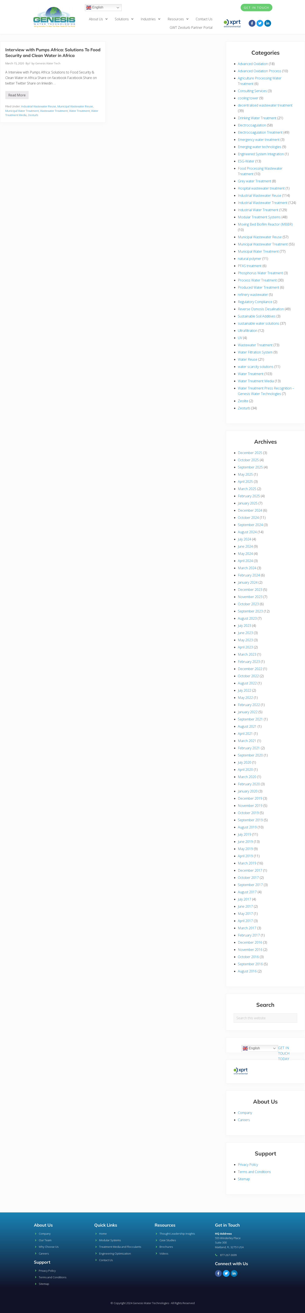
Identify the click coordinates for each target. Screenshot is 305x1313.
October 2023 (248, 604)
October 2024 (248, 517)
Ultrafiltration (247, 330)
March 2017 (247, 928)
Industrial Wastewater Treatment (262, 202)
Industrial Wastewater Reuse (38, 106)
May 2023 (245, 640)
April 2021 (245, 733)
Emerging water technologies (259, 146)
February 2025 (249, 496)
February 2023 (249, 661)
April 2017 (245, 920)
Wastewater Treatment (54, 111)
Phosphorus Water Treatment (260, 273)
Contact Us (204, 19)
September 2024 (250, 524)
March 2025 (247, 488)
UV (240, 337)
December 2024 (250, 510)
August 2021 (247, 726)
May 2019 (245, 848)
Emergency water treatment (259, 139)
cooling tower (248, 98)
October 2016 (248, 956)
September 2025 (250, 467)
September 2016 (250, 964)
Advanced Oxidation (253, 63)
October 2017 (248, 877)
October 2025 (248, 460)
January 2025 (248, 503)
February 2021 (249, 748)
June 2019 (245, 841)
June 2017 (245, 906)
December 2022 (250, 668)
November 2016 (250, 949)
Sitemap (244, 1179)
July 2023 (244, 625)
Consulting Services (252, 91)
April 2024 (245, 560)
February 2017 (249, 935)
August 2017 (247, 892)
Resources (178, 19)
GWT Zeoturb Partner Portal (191, 27)
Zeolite (243, 401)
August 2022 (247, 683)
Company (245, 1112)
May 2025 (245, 474)
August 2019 (247, 827)
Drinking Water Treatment (257, 118)
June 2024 (245, 546)
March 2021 (247, 740)
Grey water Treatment (254, 181)
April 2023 (245, 647)
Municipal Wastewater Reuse (75, 106)
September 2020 (250, 755)
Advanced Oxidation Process (259, 71)
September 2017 (250, 884)
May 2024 (245, 553)
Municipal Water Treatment (22, 111)
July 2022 (244, 690)
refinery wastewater (253, 294)
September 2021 (250, 719)
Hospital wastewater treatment (261, 188)
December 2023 (250, 589)
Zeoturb (33, 115)
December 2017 (250, 870)
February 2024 (249, 575)
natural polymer (249, 258)
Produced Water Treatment (258, 287)
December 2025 (250, 452)
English (94, 7)
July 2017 (244, 899)
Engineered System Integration (261, 154)
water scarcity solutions (255, 366)
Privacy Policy (248, 1164)
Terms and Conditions (254, 1171)
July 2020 (244, 762)
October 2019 (248, 812)
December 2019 (250, 798)
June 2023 (245, 632)
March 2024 (247, 568)
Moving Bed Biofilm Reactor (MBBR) (265, 224)
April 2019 (245, 856)
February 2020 (249, 784)
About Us (98, 19)
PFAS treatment (250, 265)
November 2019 (250, 805)
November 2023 (250, 596)
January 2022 (248, 712)
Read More (18, 94)
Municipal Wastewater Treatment (263, 244)
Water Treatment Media (256, 381)
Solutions (124, 19)
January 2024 (248, 582)
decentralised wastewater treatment (265, 105)
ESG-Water (246, 161)
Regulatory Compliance (255, 301)
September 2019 (250, 820)
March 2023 (247, 654)
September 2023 (250, 611)
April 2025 (245, 481)
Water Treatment (79, 111)
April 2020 (245, 769)
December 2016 (250, 942)
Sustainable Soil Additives (257, 316)
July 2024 (244, 539)
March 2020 (247, 776)
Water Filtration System (255, 352)
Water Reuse (247, 359)
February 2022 (249, 704)
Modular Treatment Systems (259, 217)
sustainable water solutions (258, 323)
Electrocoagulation (252, 125)
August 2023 (247, 618)
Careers (244, 1120)
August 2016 (247, 971)
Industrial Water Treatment (258, 210)
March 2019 (247, 863)
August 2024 (247, 532)
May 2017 (245, 913)
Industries (151, 19)
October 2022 (248, 676)
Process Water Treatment (257, 280)
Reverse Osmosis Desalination (261, 309)
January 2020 (248, 791)
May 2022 (245, 697)
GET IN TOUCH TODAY (284, 1053)
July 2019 (244, 834)
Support (42, 1262)
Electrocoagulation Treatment (260, 132)
